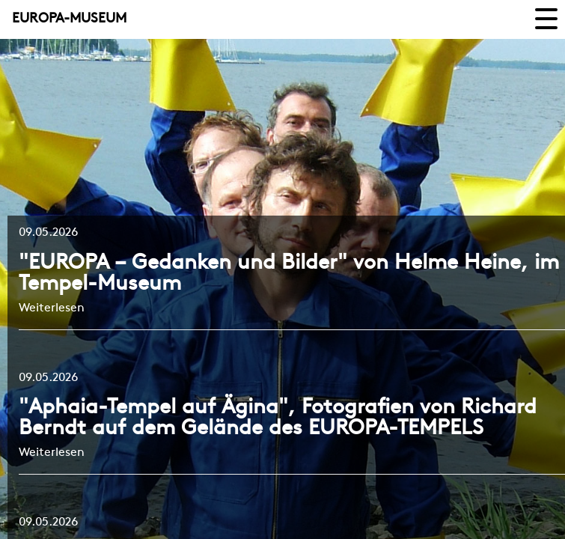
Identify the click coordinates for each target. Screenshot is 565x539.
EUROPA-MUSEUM (69, 19)
